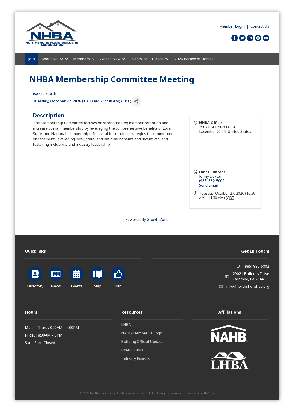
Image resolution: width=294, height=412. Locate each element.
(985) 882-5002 (211, 180)
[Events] (76, 276)
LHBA (126, 324)
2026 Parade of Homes (194, 58)
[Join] (118, 276)
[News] (55, 276)
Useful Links (132, 350)
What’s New (110, 58)
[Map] (97, 276)
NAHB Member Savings (141, 333)
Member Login (232, 26)
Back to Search (44, 93)
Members (81, 58)
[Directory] (35, 276)
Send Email (208, 185)
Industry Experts (135, 358)
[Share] (136, 101)
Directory (160, 58)
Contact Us (259, 26)
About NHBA (52, 58)
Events (136, 58)
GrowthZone (157, 219)
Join (31, 58)
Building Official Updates (143, 341)
